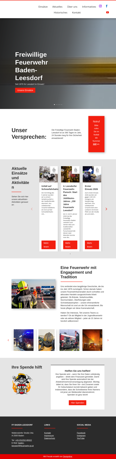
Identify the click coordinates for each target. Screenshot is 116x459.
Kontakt (76, 12)
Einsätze (43, 6)
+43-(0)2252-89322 (23, 440)
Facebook (81, 433)
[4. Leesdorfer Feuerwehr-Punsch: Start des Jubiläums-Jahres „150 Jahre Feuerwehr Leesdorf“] (70, 174)
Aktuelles (57, 6)
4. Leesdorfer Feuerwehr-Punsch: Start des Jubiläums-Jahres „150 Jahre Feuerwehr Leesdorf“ (70, 198)
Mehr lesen (46, 245)
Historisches (60, 12)
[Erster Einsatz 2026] (92, 174)
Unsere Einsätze (25, 90)
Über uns (72, 6)
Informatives (89, 6)
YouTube (81, 438)
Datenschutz (49, 438)
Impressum (49, 436)
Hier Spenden (77, 403)
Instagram (81, 436)
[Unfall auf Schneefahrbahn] (48, 174)
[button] (106, 209)
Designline (67, 456)
